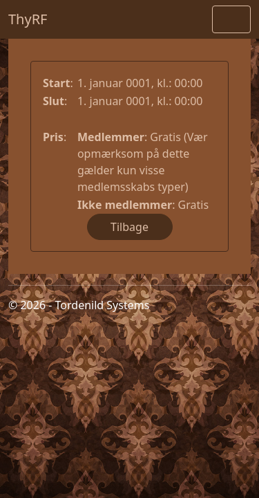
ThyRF (28, 19)
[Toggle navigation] (231, 19)
